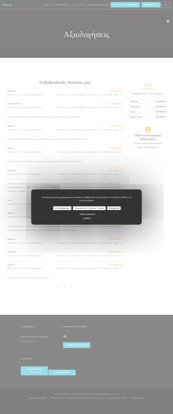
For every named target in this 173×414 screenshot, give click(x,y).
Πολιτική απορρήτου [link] (87, 214)
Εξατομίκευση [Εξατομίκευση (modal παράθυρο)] (114, 208)
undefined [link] (87, 218)
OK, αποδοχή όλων (62, 208)
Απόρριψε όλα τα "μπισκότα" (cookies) (89, 208)
